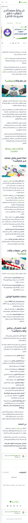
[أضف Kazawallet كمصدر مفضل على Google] (14, 456)
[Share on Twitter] (18, 43)
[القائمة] (2, 2)
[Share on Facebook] (16, 43)
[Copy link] (10, 43)
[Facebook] (20, 506)
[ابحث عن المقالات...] (6, 2)
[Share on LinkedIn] (13, 43)
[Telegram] (17, 506)
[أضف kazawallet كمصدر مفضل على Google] (14, 512)
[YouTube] (14, 506)
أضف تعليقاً (14, 477)
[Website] (7, 506)
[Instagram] (11, 506)
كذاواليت (6, 58)
